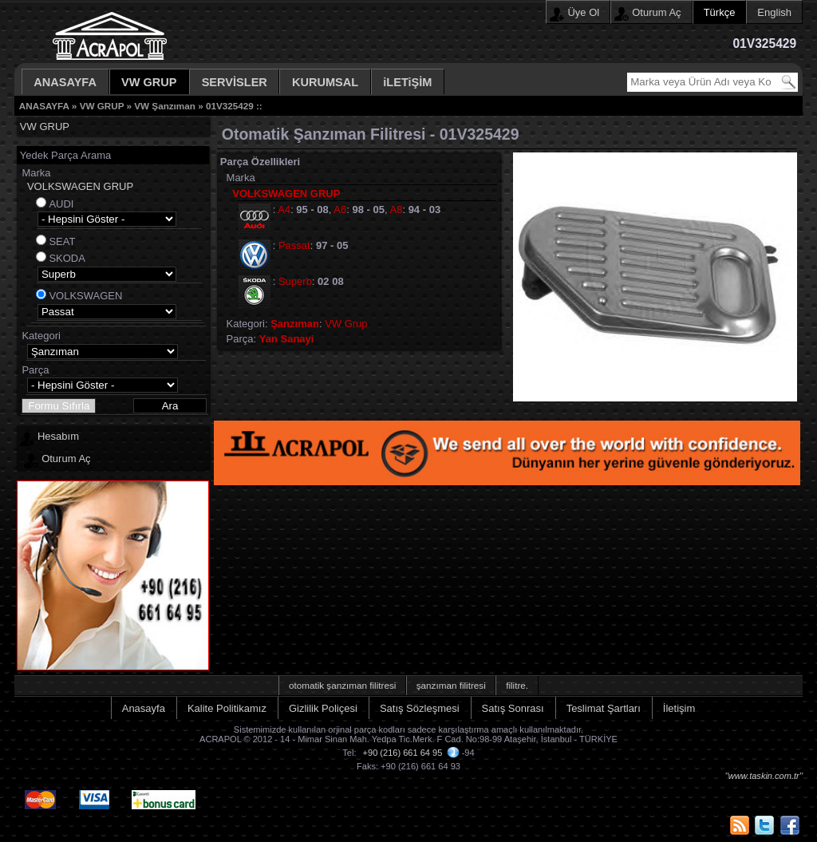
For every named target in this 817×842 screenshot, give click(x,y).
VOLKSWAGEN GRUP (80, 186)
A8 (396, 209)
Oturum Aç (656, 12)
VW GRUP (149, 82)
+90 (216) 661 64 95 (403, 752)
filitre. (517, 685)
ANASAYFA (65, 82)
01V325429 (230, 106)
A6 (340, 209)
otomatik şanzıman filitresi (342, 685)
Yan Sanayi (286, 339)
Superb (295, 281)
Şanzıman (294, 324)
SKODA (67, 258)
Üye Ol (583, 12)
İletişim (679, 708)
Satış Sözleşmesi (420, 708)
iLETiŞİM (407, 82)
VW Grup (346, 324)
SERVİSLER (234, 82)
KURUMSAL (325, 82)
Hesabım (58, 436)
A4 (284, 209)
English (774, 12)
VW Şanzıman (164, 106)
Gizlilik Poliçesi (323, 708)
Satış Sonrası (513, 708)
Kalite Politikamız (226, 708)
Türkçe (720, 12)
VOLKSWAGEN (85, 296)
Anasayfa (143, 708)
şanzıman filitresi (451, 685)
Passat (294, 245)
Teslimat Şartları (603, 708)
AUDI (61, 204)
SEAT (62, 241)
